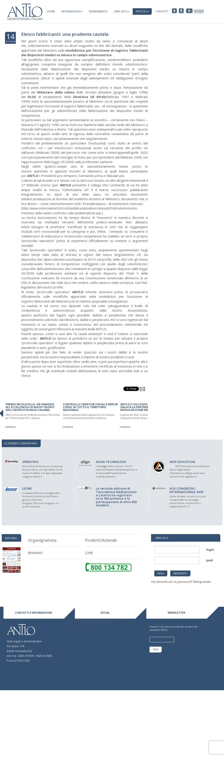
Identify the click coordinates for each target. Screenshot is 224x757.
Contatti (161, 11)
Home (51, 11)
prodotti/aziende (101, 540)
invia (161, 573)
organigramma (42, 540)
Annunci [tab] (35, 552)
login (210, 550)
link (89, 552)
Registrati (180, 573)
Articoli (142, 11)
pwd (209, 560)
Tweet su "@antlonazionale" (95, 621)
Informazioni (71, 11)
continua (10, 427)
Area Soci (121, 11)
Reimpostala (202, 582)
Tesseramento (98, 11)
